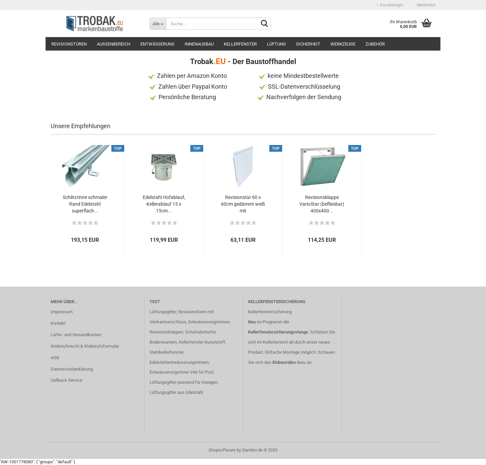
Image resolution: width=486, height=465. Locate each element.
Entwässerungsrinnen (209, 321)
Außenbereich (113, 44)
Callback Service (66, 380)
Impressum (62, 311)
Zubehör (375, 44)
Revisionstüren (69, 44)
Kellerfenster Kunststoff (202, 342)
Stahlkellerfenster (166, 352)
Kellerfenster (240, 44)
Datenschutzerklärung (72, 369)
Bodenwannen (163, 342)
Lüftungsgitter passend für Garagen (184, 382)
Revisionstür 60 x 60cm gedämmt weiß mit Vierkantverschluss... (243, 204)
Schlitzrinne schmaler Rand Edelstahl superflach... (85, 204)
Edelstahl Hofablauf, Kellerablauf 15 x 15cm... (164, 204)
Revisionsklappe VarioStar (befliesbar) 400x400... (321, 204)
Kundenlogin (390, 5)
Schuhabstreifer (200, 332)
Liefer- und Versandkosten (76, 334)
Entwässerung (157, 44)
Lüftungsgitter (163, 311)
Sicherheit (308, 44)
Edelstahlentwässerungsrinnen (179, 362)
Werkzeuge (342, 44)
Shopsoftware (222, 450)
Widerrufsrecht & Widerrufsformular (85, 346)
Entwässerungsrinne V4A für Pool (181, 372)
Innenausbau (199, 44)
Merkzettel (424, 5)
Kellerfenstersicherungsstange (278, 332)
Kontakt (58, 323)
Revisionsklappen (166, 332)
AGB (55, 357)
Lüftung (276, 44)
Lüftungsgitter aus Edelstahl (176, 392)
